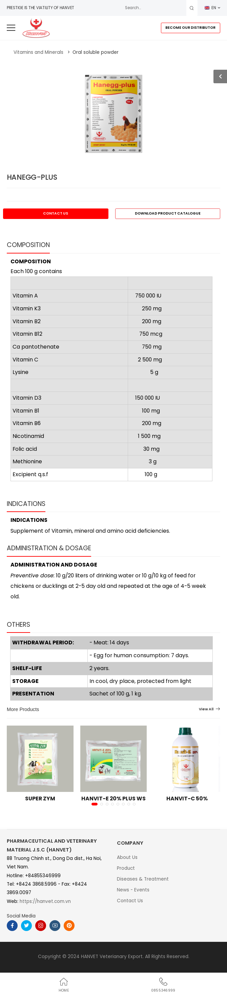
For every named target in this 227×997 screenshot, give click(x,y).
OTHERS (18, 624)
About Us (127, 857)
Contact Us (130, 901)
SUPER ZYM (40, 798)
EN (210, 7)
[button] (94, 804)
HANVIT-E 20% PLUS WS (113, 798)
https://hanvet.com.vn (45, 901)
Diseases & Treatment (143, 879)
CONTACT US (55, 213)
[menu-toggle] (11, 28)
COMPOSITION (28, 244)
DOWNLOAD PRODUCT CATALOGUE (168, 213)
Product (126, 868)
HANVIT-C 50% (187, 798)
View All (206, 710)
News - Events (133, 890)
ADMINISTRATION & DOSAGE (49, 548)
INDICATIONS (26, 503)
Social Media (21, 916)
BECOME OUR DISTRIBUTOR (190, 27)
